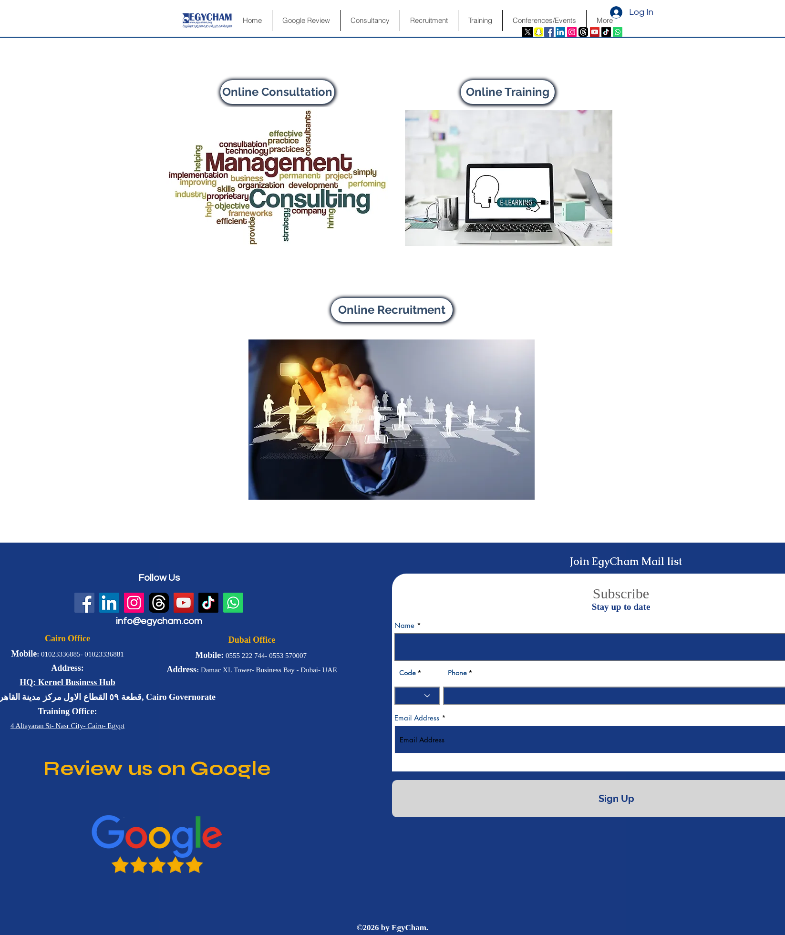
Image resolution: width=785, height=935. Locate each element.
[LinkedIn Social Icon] (560, 32)
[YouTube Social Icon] (594, 32)
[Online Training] (507, 92)
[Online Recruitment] (392, 310)
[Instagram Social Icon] (572, 32)
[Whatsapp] (617, 32)
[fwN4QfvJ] (583, 32)
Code (407, 672)
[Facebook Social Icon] (549, 32)
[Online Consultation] (277, 92)
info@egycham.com (159, 621)
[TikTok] (606, 32)
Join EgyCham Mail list (626, 561)
